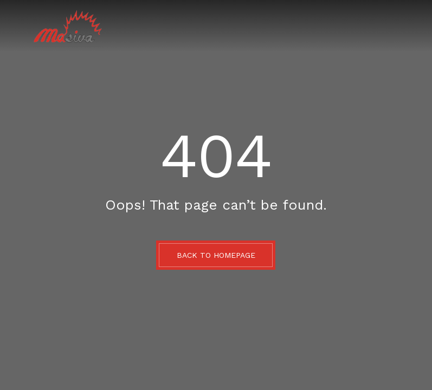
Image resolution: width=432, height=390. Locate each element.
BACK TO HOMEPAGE (216, 255)
